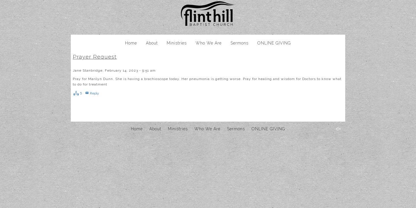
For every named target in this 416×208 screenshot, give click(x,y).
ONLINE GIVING (274, 43)
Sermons (239, 43)
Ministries (177, 43)
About (152, 43)
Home (131, 43)
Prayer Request (95, 57)
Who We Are (209, 43)
